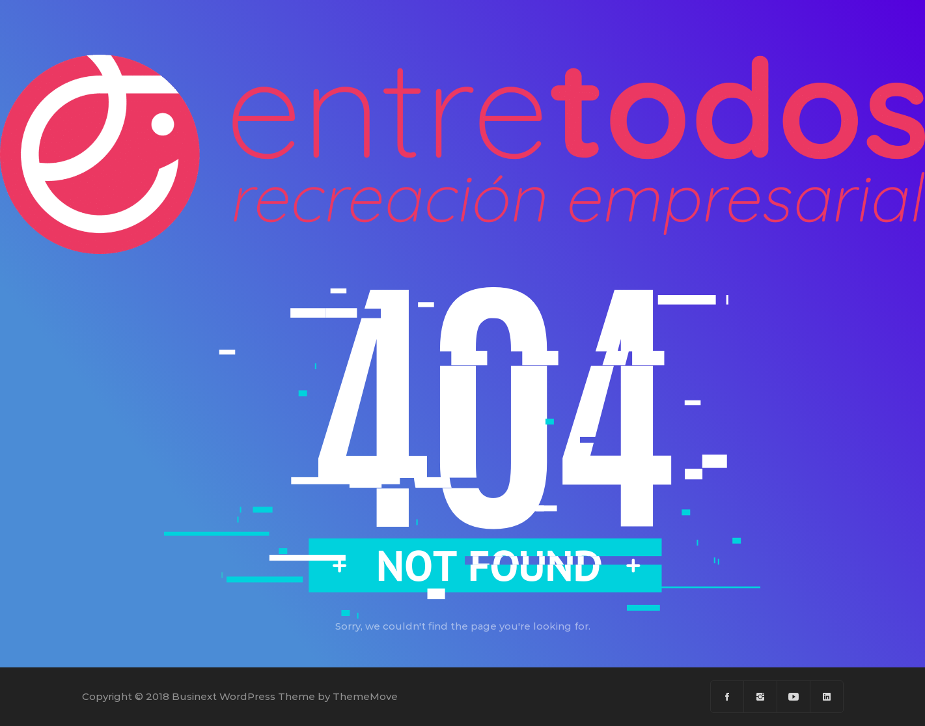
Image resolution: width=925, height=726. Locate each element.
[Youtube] (793, 696)
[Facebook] (727, 696)
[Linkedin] (826, 696)
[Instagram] (760, 696)
